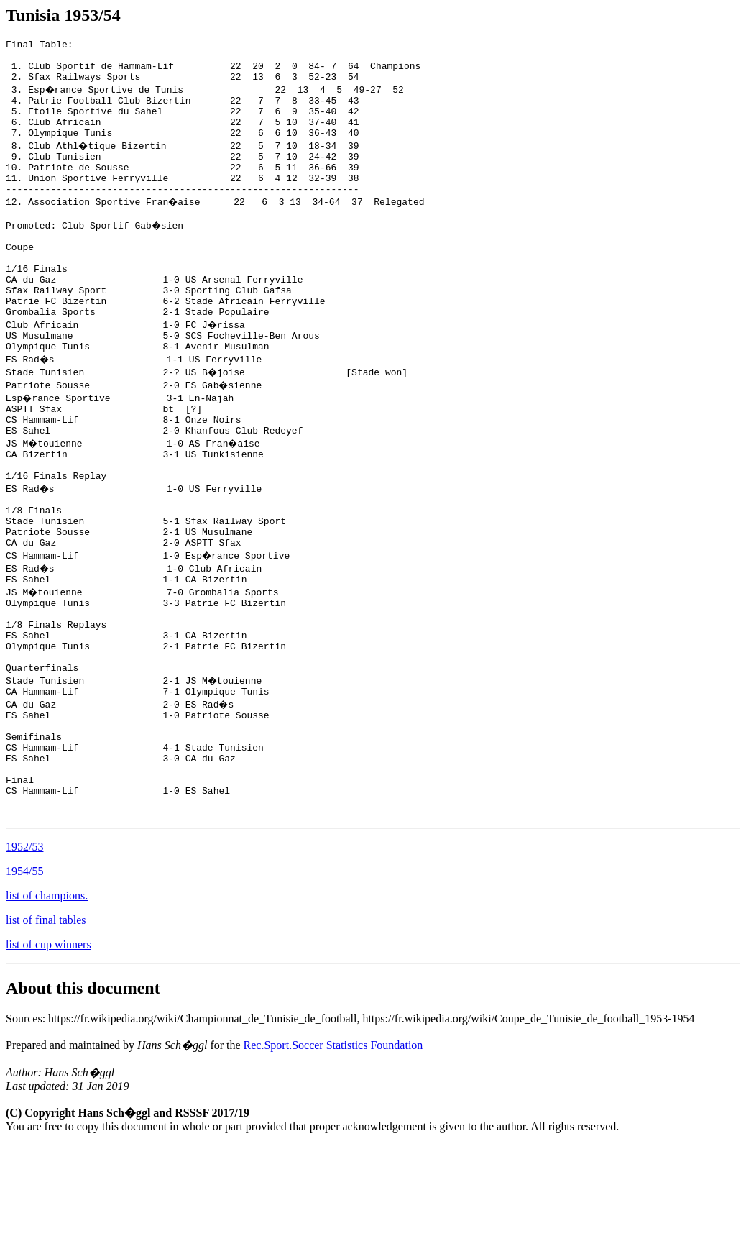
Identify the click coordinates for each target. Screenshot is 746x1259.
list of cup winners (48, 1059)
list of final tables (46, 1034)
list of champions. (47, 1010)
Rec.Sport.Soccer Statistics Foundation (333, 1159)
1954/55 (24, 985)
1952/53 (24, 961)
